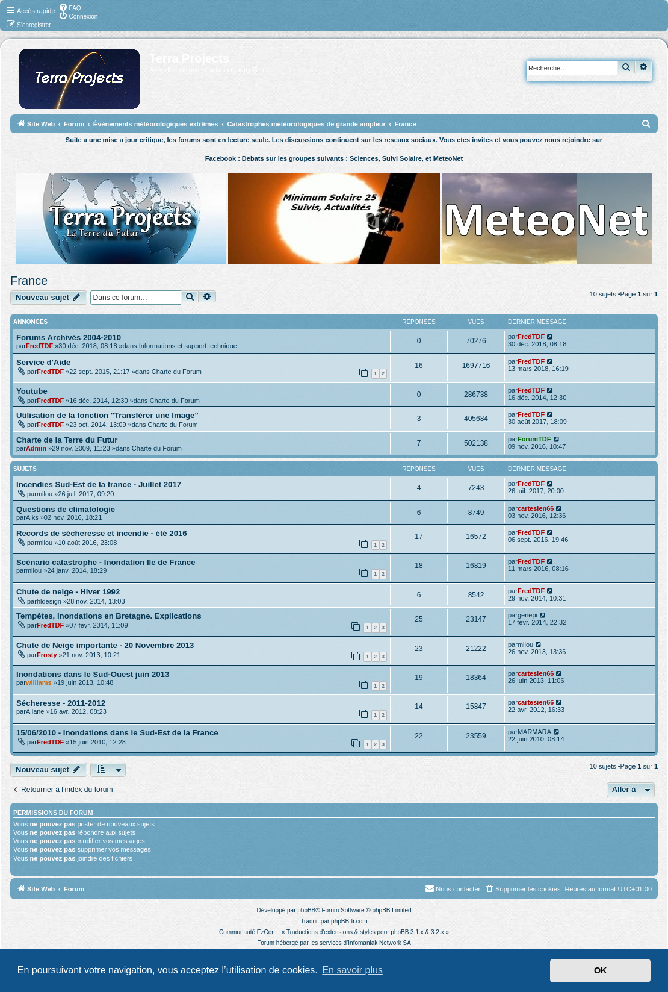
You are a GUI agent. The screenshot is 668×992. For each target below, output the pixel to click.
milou (44, 494)
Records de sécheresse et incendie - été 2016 (101, 533)
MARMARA (534, 731)
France (29, 280)
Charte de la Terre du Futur (66, 440)
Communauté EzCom (248, 932)
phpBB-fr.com (349, 921)
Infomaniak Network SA (379, 943)
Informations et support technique (188, 345)
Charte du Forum (177, 371)
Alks (32, 517)
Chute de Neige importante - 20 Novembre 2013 (105, 645)
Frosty (47, 654)
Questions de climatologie (65, 509)
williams (39, 682)
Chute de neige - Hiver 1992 (68, 591)
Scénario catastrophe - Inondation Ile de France (106, 562)
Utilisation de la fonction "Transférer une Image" (107, 415)
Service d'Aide (43, 362)
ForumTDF (534, 439)
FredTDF (39, 345)
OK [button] (600, 970)
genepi (527, 615)
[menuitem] (69, 7)
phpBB (306, 910)
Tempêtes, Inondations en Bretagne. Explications (109, 615)
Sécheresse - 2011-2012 (60, 703)
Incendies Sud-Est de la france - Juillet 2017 (98, 484)
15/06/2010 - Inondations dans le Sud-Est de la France (117, 732)
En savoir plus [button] (352, 970)
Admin (36, 448)
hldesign (49, 601)
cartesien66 (536, 508)
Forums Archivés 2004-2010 (68, 337)
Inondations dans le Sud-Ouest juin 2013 (92, 674)
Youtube (32, 391)
